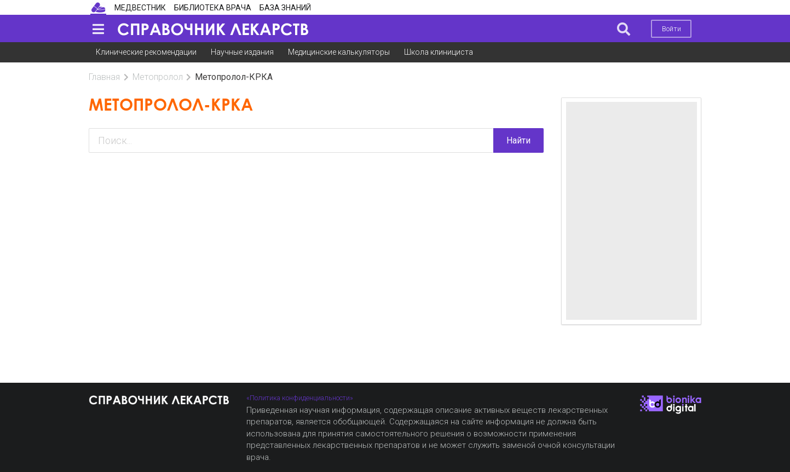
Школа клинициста (438, 52)
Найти (518, 140)
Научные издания (242, 52)
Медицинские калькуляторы (339, 52)
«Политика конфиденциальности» (299, 398)
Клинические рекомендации (146, 52)
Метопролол (157, 77)
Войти (671, 29)
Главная (104, 77)
